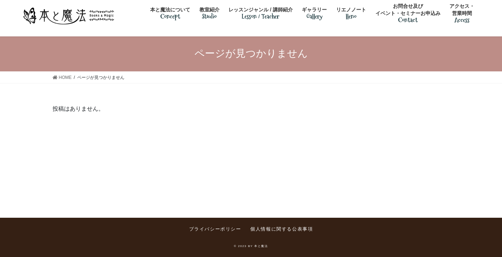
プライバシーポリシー (215, 229)
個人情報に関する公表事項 (281, 229)
